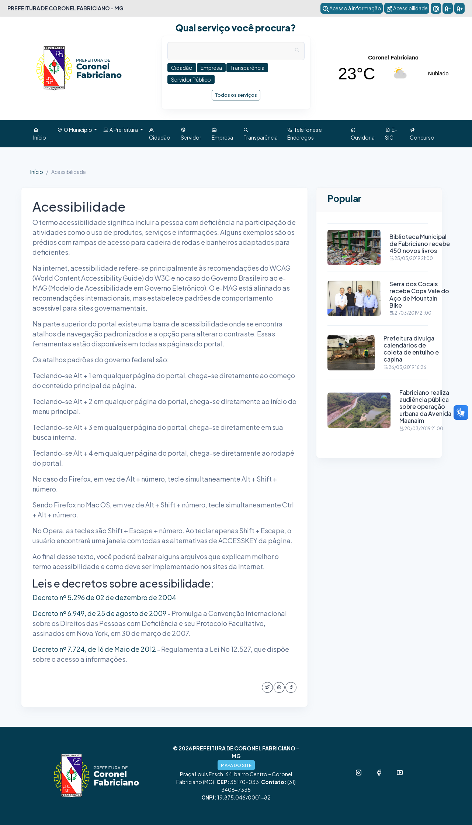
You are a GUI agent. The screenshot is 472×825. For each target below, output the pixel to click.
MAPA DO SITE (236, 765)
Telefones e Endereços (304, 133)
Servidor (191, 133)
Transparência (260, 133)
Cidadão (159, 133)
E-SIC (391, 133)
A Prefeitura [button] (121, 129)
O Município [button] (75, 129)
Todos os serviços (236, 95)
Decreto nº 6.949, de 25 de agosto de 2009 (99, 613)
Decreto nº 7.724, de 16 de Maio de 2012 (94, 649)
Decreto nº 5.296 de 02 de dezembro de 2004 (104, 597)
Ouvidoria (363, 133)
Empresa (222, 133)
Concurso (422, 133)
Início (39, 133)
